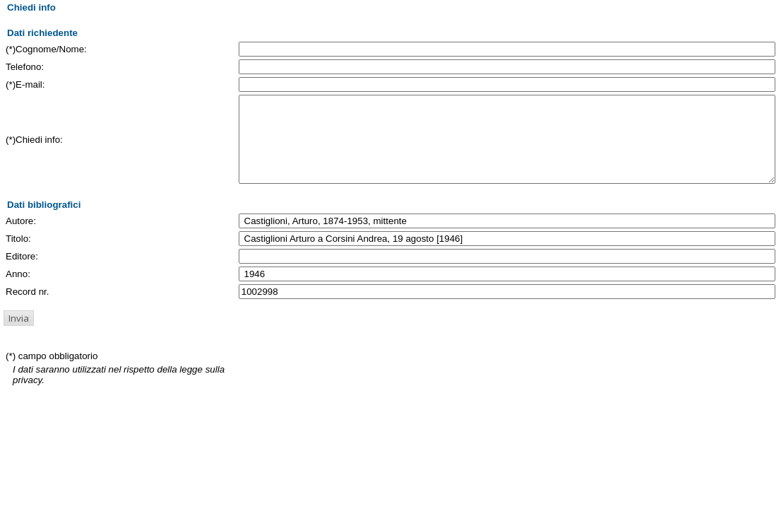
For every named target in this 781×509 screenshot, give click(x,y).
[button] (19, 335)
